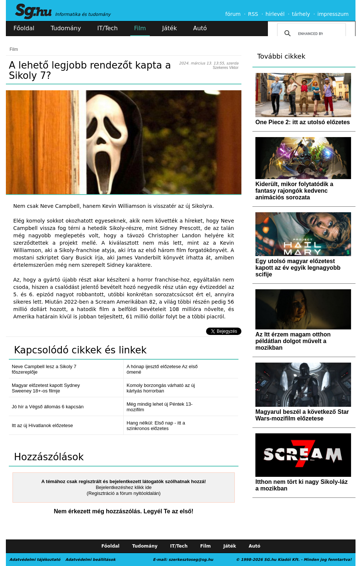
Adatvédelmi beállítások (90, 560)
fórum (233, 14)
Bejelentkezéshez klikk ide (124, 487)
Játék (169, 28)
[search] (310, 33)
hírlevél (275, 14)
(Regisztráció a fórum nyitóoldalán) (124, 493)
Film (140, 28)
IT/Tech (107, 28)
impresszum (333, 14)
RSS (253, 14)
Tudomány (66, 28)
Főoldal (24, 28)
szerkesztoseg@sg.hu (191, 560)
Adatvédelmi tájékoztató (35, 560)
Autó (200, 28)
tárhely (301, 14)
